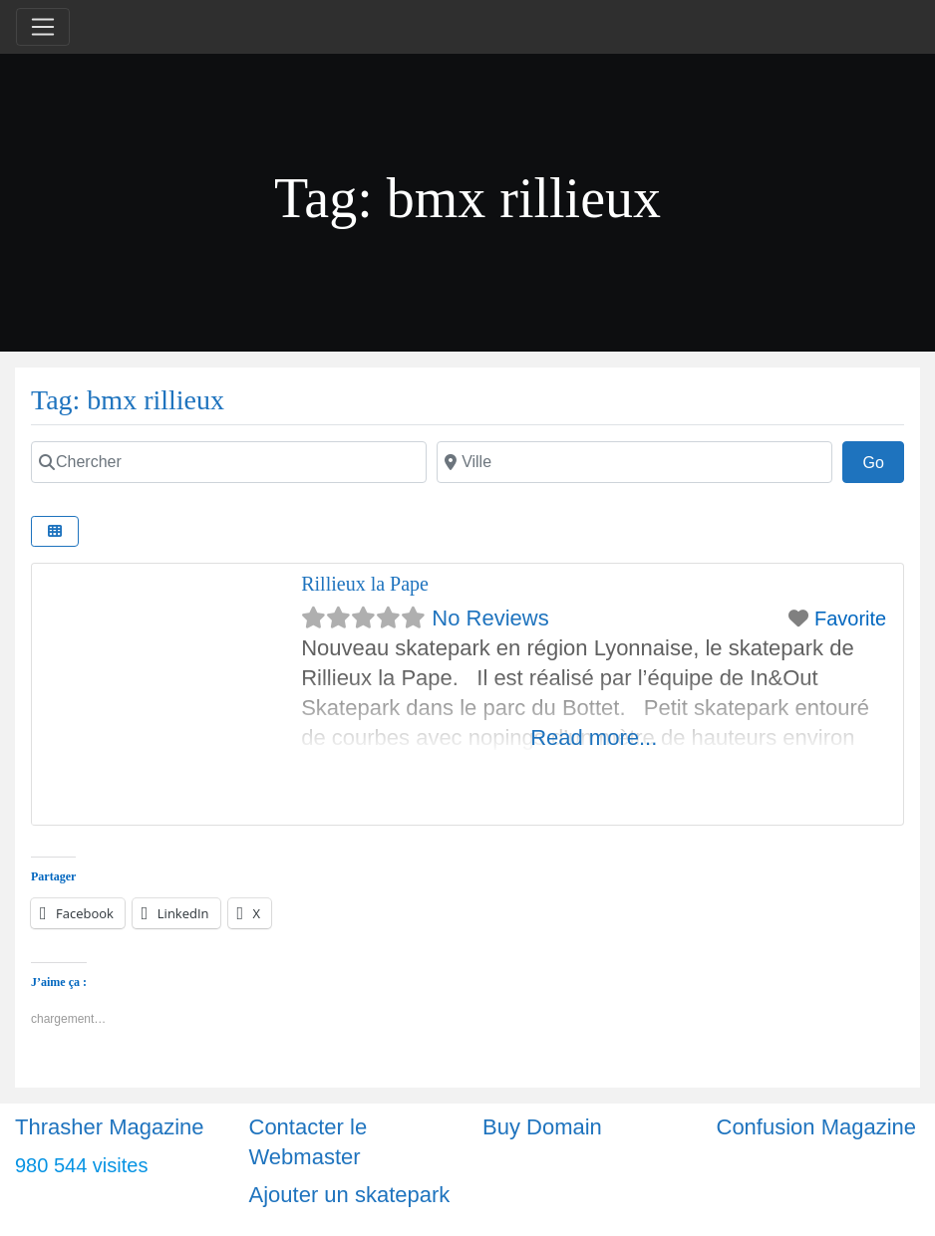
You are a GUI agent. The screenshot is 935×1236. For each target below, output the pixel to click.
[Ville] (634, 462)
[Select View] (55, 531)
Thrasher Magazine (109, 1126)
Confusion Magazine (817, 1126)
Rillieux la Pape (365, 584)
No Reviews (490, 618)
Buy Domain (542, 1126)
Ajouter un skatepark (350, 1194)
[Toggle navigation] (43, 27)
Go (883, 460)
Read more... (593, 737)
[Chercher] (229, 462)
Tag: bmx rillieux (127, 399)
